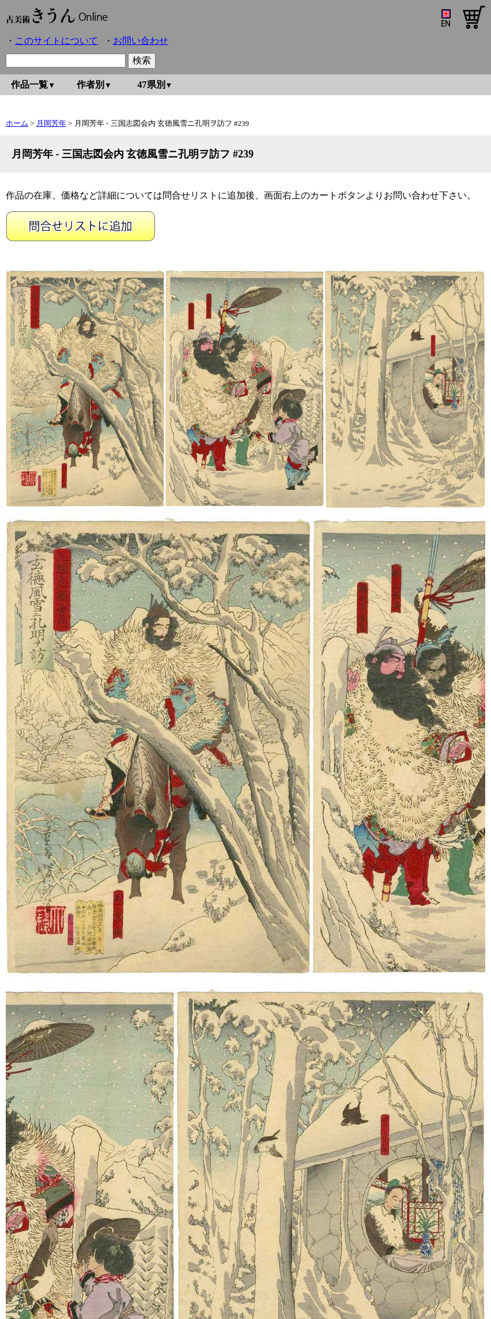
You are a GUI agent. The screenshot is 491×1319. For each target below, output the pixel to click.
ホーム (17, 123)
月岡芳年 (51, 123)
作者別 (90, 84)
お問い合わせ (140, 41)
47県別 (151, 84)
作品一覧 (29, 84)
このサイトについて (56, 41)
